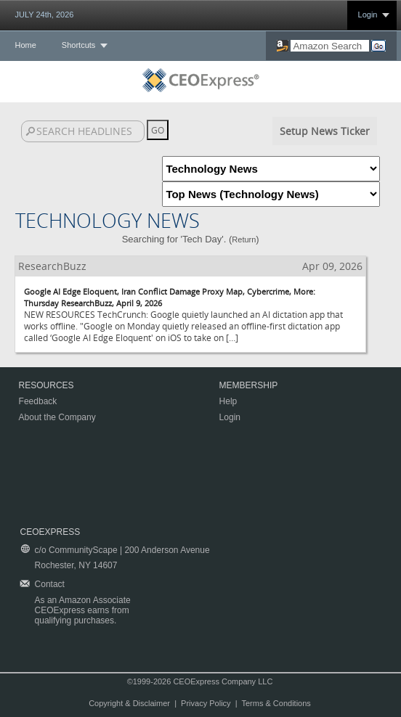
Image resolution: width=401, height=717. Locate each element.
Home (25, 45)
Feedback (38, 401)
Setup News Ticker (325, 131)
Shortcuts (78, 45)
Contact (50, 584)
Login (368, 14)
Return (244, 239)
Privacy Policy (205, 703)
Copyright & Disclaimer (129, 703)
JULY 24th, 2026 (44, 14)
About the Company (57, 417)
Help (228, 401)
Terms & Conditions (275, 703)
